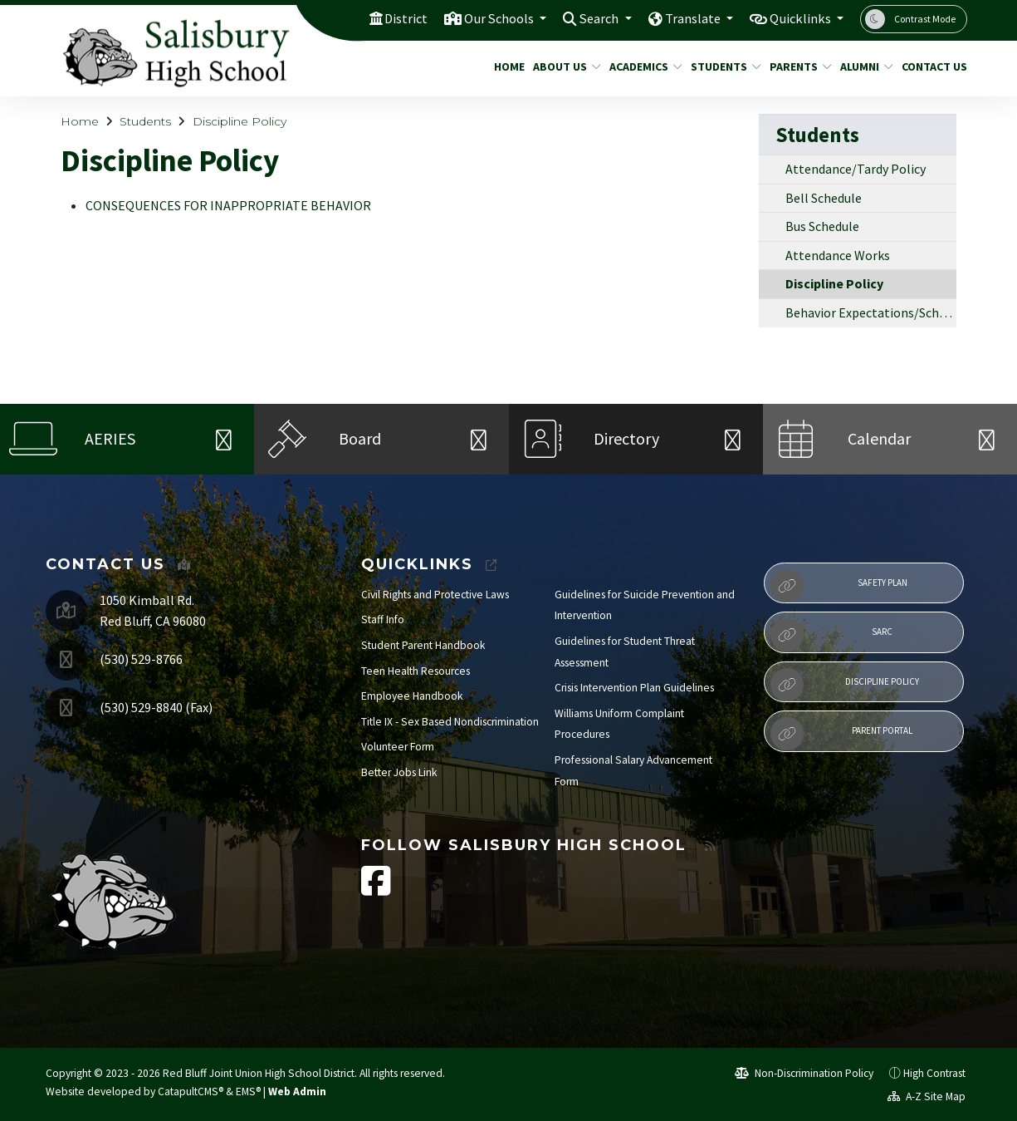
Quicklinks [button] (799, 18)
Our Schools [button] (487, 18)
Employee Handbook (412, 696)
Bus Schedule (822, 226)
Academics (641, 66)
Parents (797, 66)
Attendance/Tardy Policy (855, 168)
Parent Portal (841, 733)
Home (507, 66)
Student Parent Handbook (423, 645)
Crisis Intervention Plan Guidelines (634, 688)
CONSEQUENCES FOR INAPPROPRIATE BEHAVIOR (228, 205)
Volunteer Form (397, 747)
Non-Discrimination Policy (804, 1073)
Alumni (863, 66)
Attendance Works (837, 255)
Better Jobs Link (399, 772)
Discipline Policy (239, 121)
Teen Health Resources (415, 671)
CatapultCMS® (190, 1091)
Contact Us (931, 66)
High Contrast (934, 1073)
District (391, 18)
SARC (831, 634)
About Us (563, 66)
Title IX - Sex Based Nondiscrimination (450, 722)
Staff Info (382, 619)
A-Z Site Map (926, 1096)
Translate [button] (687, 18)
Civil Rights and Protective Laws (435, 595)
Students (722, 66)
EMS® (248, 1091)
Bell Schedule (823, 197)
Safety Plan (838, 585)
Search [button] (592, 18)
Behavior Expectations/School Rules (870, 312)
